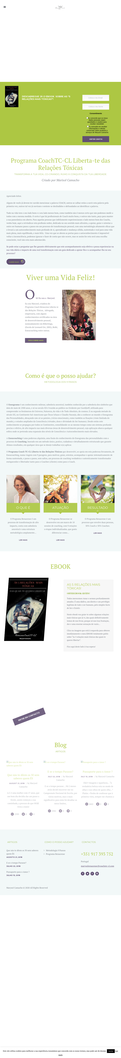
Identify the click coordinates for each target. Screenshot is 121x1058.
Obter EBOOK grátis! (84, 606)
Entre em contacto (98, 686)
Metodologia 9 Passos (55, 959)
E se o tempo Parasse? (16, 971)
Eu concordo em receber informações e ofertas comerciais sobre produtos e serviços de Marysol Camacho (97, 129)
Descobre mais (35, 265)
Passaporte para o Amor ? (18, 980)
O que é (23, 508)
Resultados (97, 510)
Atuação (60, 508)
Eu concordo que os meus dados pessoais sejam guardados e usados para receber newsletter (97, 121)
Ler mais (23, 540)
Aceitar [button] (110, 1051)
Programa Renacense (55, 963)
